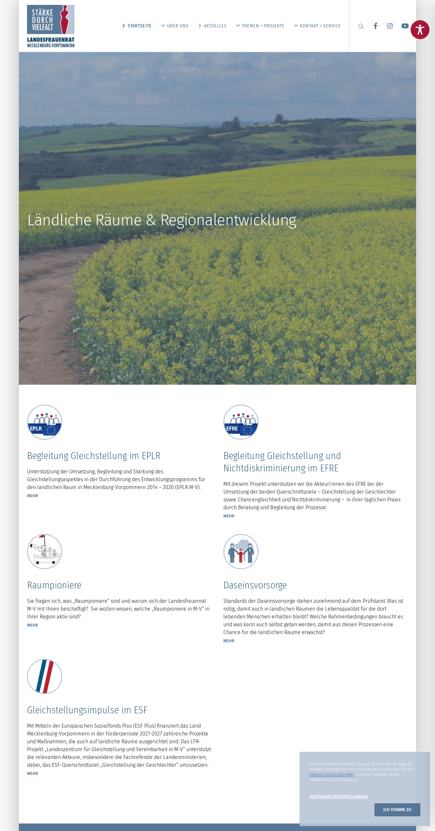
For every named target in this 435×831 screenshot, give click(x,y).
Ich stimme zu (397, 809)
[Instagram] (386, 26)
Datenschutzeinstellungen (331, 774)
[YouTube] (400, 26)
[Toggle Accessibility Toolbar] (420, 30)
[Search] (356, 26)
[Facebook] (371, 26)
